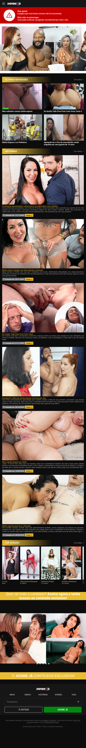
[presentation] (5, 54)
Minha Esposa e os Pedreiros (14, 153)
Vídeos (27, 710)
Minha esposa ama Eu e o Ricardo (16, 537)
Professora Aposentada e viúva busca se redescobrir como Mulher (30, 217)
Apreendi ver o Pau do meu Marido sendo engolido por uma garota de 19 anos (61, 154)
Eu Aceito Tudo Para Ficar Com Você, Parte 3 (63, 122)
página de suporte (49, 736)
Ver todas (79, 162)
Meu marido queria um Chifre (14, 473)
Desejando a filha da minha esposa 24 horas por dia (24, 409)
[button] (34, 82)
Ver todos (79, 91)
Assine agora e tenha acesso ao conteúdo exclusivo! (49, 607)
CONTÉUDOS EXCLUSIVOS (43, 692)
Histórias (43, 710)
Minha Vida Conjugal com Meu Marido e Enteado (22, 281)
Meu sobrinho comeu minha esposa (17, 122)
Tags (74, 710)
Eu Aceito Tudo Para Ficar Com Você (17, 345)
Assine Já (63, 725)
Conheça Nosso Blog (51, 738)
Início (12, 710)
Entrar (23, 725)
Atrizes (58, 710)
